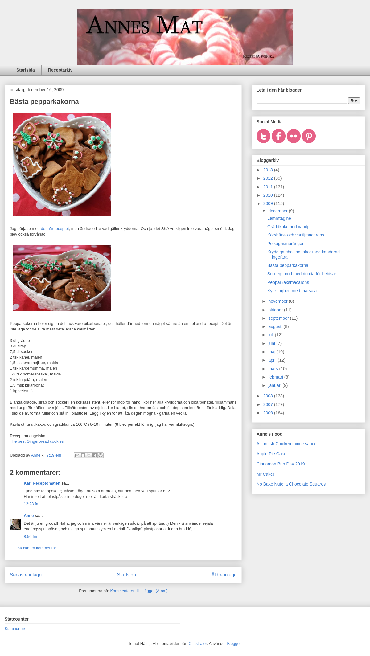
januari (275, 385)
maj (272, 351)
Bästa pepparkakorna (287, 265)
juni (272, 343)
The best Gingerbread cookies (37, 441)
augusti (275, 326)
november (278, 301)
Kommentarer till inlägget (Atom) (138, 590)
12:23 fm (31, 504)
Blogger (233, 643)
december (278, 210)
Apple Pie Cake (271, 453)
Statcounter (15, 628)
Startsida (25, 70)
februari (276, 377)
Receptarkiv (60, 70)
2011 (268, 186)
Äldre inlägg (224, 574)
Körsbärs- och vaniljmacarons (295, 234)
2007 (268, 404)
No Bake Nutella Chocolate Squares (291, 484)
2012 (268, 178)
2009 (268, 203)
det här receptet (55, 228)
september (279, 318)
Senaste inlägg (26, 574)
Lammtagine (279, 218)
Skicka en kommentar (37, 548)
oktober (276, 309)
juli (271, 334)
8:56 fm (30, 536)
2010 (268, 195)
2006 (268, 412)
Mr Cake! (265, 474)
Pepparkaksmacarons (288, 282)
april (273, 360)
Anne (29, 515)
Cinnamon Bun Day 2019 (281, 463)
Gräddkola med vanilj (287, 226)
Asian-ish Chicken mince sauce (287, 443)
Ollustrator (197, 643)
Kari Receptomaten (42, 483)
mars (273, 368)
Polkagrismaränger (285, 243)
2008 (268, 395)
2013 (268, 169)
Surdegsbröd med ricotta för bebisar (301, 273)
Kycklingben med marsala (292, 290)
